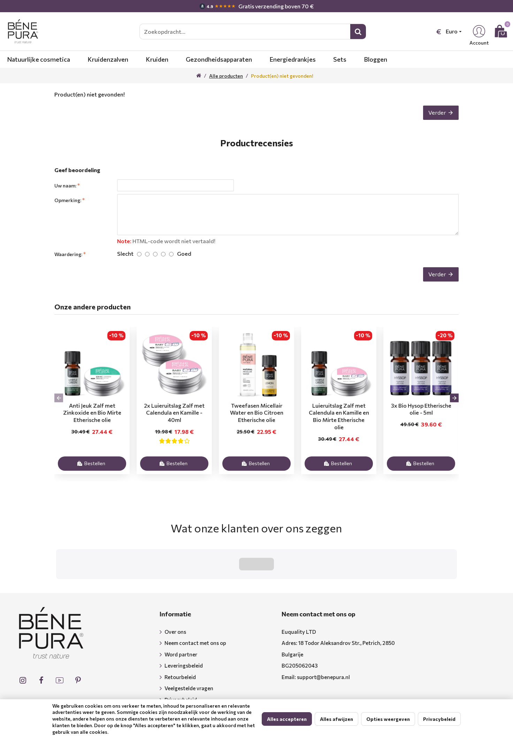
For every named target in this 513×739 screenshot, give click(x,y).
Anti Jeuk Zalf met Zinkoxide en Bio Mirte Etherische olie (92, 422)
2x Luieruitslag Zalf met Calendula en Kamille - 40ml (174, 422)
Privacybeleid (439, 719)
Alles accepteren (287, 719)
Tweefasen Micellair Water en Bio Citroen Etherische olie (256, 422)
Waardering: (68, 257)
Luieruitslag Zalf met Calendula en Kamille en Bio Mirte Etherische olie (339, 425)
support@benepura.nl (323, 658)
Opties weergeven (388, 719)
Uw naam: (65, 192)
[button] (58, 407)
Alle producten (226, 76)
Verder (434, 116)
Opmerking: (67, 207)
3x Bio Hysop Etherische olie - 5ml (421, 418)
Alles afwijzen (336, 719)
